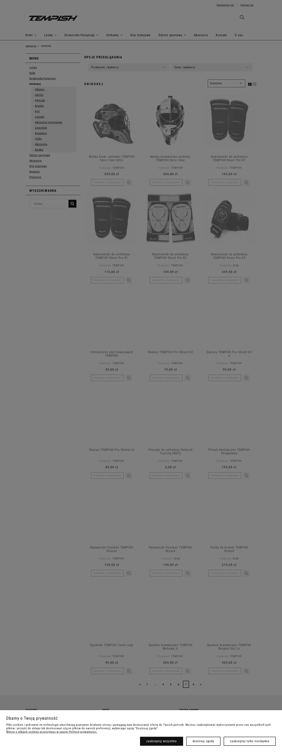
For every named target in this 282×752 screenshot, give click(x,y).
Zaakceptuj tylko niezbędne (249, 741)
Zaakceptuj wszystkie (161, 741)
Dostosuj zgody (203, 741)
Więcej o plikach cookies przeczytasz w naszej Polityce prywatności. (51, 732)
